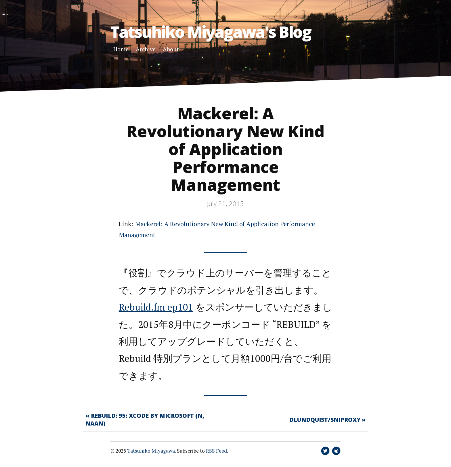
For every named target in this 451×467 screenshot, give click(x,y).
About (171, 49)
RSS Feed (216, 450)
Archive (146, 49)
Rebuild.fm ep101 (156, 307)
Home (121, 49)
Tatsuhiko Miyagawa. (151, 450)
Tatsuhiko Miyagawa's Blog (210, 31)
